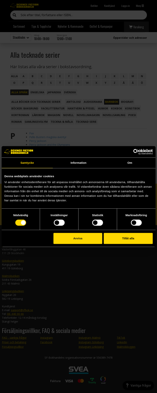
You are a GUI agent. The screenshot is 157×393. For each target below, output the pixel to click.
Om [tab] (129, 162)
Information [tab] (79, 162)
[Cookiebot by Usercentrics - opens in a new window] (136, 152)
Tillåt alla (128, 238)
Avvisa (77, 238)
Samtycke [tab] (27, 162)
